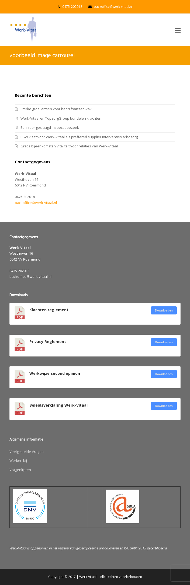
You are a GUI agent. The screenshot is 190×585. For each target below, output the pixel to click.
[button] (178, 30)
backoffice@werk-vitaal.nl (113, 6)
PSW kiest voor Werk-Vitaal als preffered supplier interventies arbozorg (79, 136)
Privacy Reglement (47, 341)
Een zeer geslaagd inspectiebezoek (49, 127)
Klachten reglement (48, 309)
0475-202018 (72, 6)
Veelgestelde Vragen (26, 451)
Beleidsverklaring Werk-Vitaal (58, 405)
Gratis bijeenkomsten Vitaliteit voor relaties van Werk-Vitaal (69, 146)
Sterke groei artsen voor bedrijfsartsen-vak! (56, 108)
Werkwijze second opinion (54, 373)
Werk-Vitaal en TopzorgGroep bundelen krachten (60, 118)
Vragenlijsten (20, 469)
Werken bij (18, 460)
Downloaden (164, 310)
